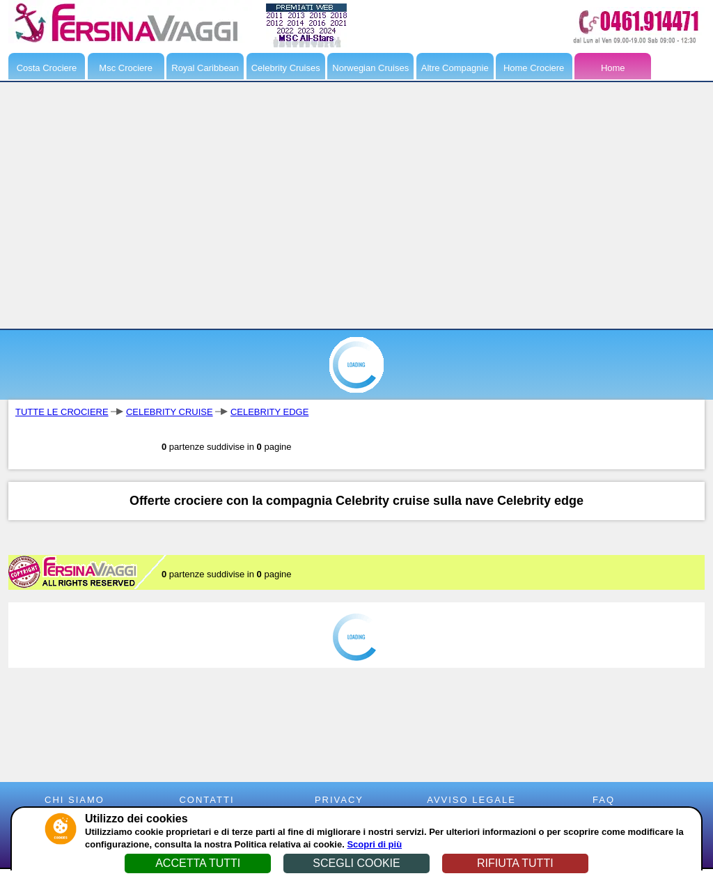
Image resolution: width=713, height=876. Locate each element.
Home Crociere (533, 68)
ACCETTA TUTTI (197, 863)
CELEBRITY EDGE (269, 412)
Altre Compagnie (455, 68)
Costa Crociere (47, 68)
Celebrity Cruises (285, 68)
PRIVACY (339, 800)
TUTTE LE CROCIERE (62, 412)
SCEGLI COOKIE (356, 863)
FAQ (604, 800)
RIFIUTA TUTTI (515, 863)
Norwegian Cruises (370, 68)
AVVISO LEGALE (471, 800)
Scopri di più (374, 844)
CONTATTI (206, 800)
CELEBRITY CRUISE (169, 412)
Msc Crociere (125, 68)
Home (613, 68)
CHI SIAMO (74, 800)
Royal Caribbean (205, 68)
